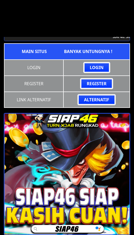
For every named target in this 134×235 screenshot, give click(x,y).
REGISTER (97, 84)
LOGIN (97, 67)
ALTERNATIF (96, 100)
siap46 (55, 51)
